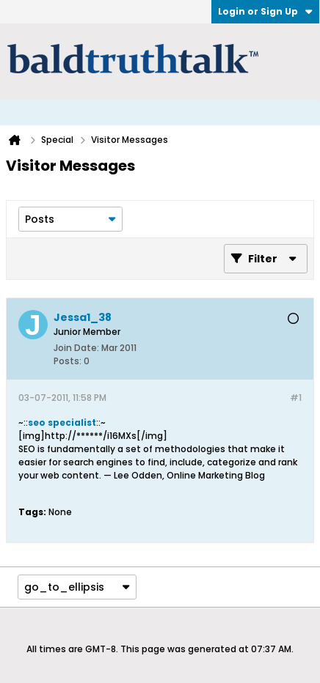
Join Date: (76, 348)
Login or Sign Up (265, 11)
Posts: (67, 361)
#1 (296, 397)
